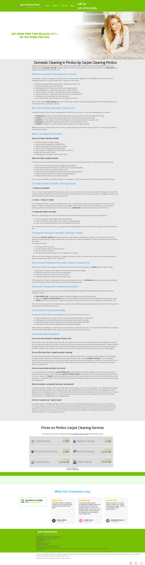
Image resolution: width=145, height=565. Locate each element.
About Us (38, 554)
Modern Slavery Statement (120, 554)
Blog (72, 5)
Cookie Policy (65, 556)
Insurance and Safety (54, 556)
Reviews (55, 5)
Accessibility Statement (48, 554)
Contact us (64, 5)
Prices (48, 5)
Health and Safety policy (86, 554)
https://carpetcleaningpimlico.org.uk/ (49, 547)
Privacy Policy (108, 554)
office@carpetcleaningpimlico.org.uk (50, 545)
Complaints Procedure (62, 554)
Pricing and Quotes (74, 554)
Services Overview (99, 554)
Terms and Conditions (134, 554)
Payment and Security (42, 556)
